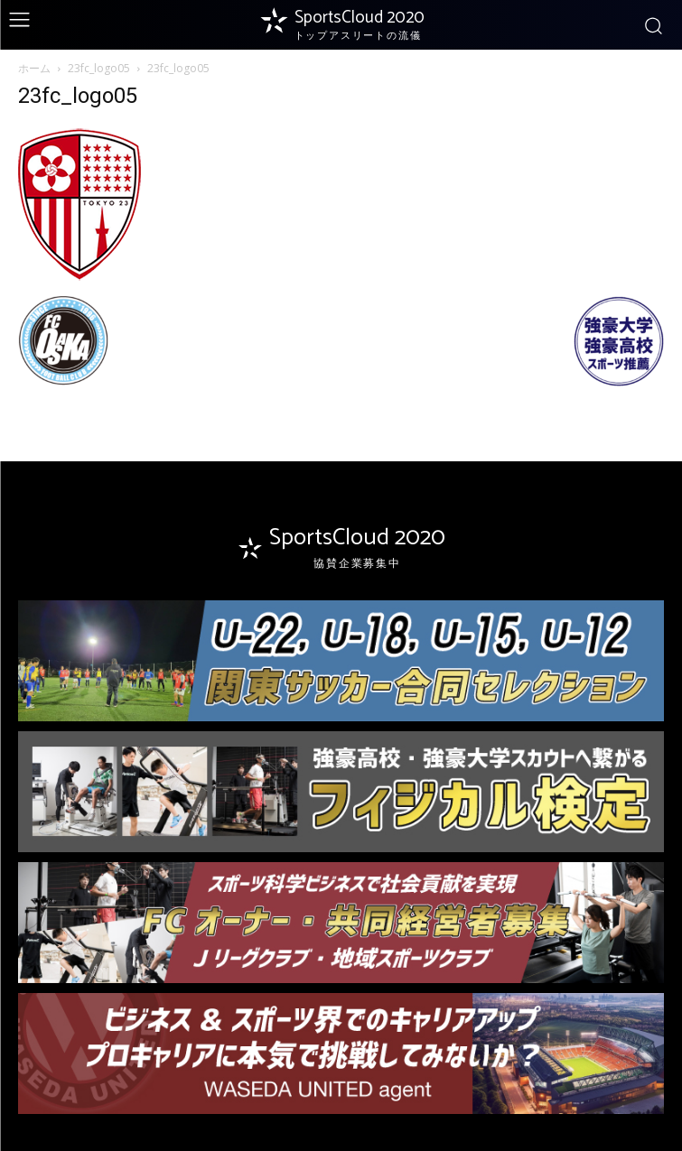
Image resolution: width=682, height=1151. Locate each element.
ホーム (34, 68)
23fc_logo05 (99, 68)
